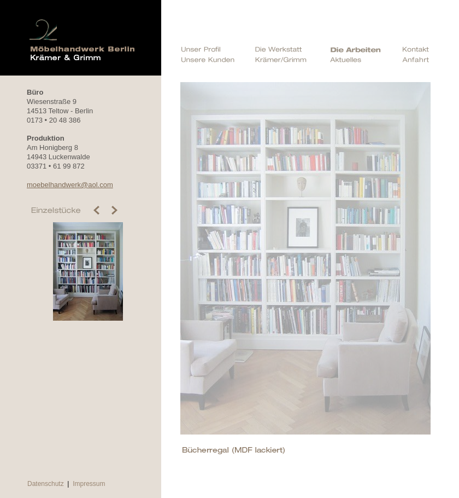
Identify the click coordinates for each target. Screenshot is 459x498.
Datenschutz (45, 484)
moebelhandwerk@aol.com (70, 185)
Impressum (89, 484)
